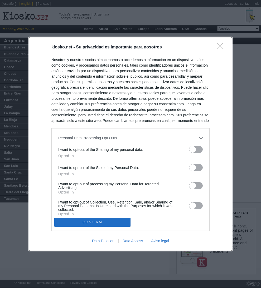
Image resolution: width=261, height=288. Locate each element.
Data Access (133, 241)
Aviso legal (160, 241)
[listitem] (130, 138)
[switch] (196, 149)
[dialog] (130, 144)
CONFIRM (92, 222)
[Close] (222, 47)
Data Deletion (103, 241)
